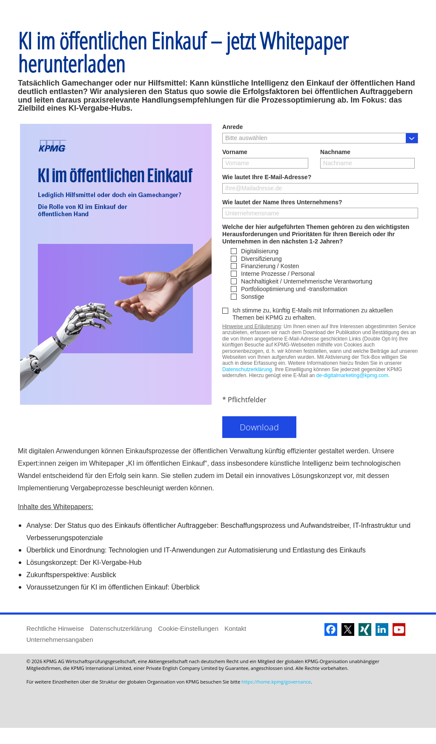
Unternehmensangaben (59, 655)
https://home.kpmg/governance (276, 698)
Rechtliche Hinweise (55, 644)
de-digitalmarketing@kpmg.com (352, 392)
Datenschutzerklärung (247, 386)
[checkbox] (324, 290)
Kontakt (235, 644)
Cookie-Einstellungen (188, 644)
